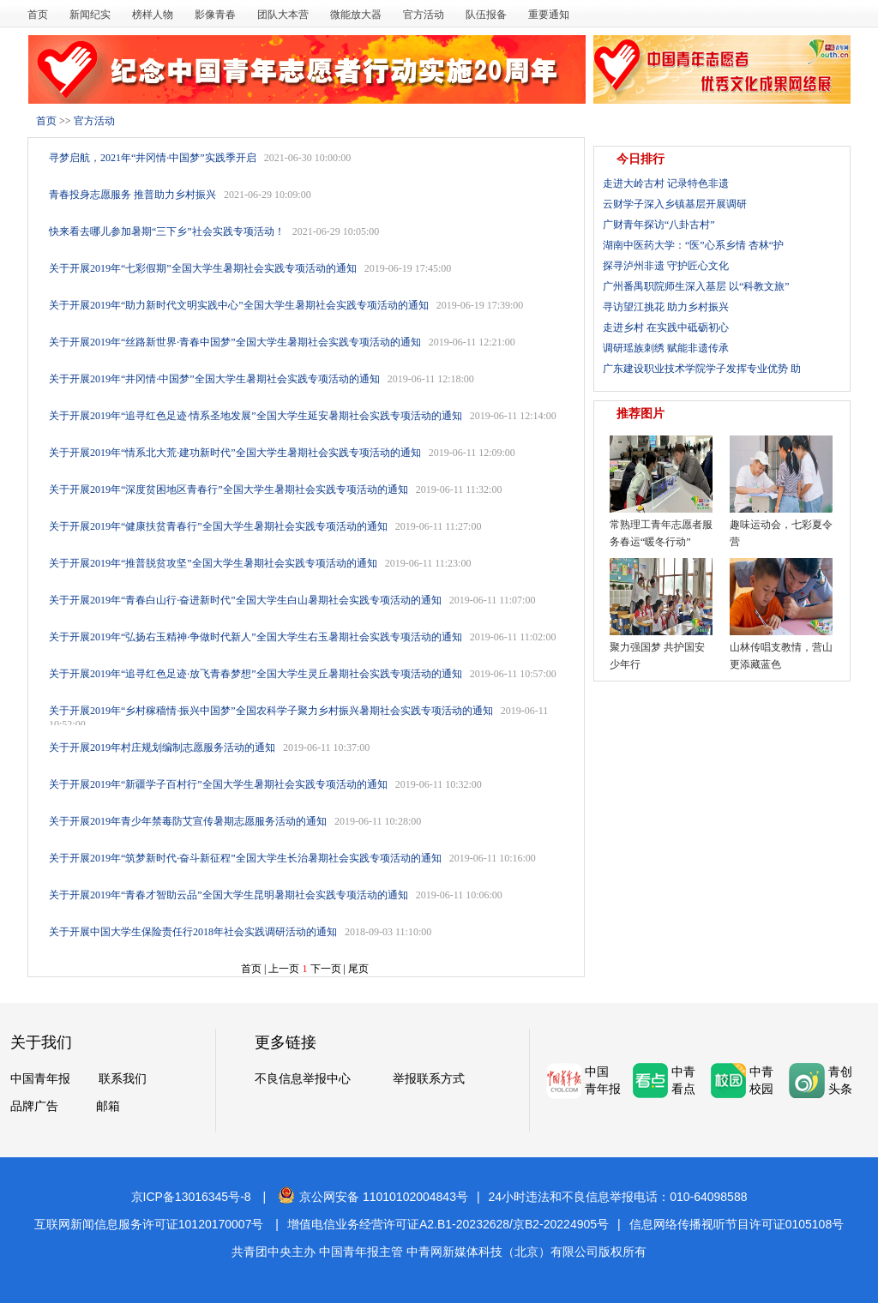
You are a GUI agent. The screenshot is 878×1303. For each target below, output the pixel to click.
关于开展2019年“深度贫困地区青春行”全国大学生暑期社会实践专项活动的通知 (228, 489)
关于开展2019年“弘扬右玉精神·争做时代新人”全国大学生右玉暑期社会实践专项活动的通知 (255, 637)
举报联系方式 (429, 1078)
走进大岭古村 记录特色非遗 (666, 183)
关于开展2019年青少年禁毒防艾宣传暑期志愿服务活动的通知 (188, 821)
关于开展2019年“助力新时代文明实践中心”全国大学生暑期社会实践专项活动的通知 (239, 305)
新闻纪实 (90, 15)
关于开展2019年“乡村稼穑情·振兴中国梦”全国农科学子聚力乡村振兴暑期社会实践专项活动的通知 (271, 711)
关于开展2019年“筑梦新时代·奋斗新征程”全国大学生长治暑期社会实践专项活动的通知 (245, 858)
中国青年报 (40, 1078)
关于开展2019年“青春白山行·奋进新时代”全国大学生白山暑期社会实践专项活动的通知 (245, 600)
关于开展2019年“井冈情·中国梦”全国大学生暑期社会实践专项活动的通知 (214, 379)
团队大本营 (283, 15)
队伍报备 (486, 15)
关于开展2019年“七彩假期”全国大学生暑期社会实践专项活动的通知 (203, 268)
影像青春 (215, 15)
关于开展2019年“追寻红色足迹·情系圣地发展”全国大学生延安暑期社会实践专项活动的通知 (255, 416)
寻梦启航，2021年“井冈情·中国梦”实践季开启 (152, 158)
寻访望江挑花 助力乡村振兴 (666, 307)
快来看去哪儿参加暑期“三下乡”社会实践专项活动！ (167, 231)
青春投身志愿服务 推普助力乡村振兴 (132, 195)
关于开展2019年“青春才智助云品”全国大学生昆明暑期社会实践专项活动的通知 (228, 895)
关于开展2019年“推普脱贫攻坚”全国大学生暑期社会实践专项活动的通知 (213, 563)
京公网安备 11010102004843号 (373, 1197)
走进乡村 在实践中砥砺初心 (666, 327)
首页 (37, 15)
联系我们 (123, 1078)
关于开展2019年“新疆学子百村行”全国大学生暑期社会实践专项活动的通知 (218, 784)
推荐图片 (640, 413)
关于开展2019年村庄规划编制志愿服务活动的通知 (162, 748)
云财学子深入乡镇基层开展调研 (675, 204)
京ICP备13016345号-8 (191, 1197)
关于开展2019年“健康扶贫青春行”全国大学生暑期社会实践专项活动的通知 (218, 526)
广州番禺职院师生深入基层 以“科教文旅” (696, 286)
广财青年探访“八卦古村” (659, 225)
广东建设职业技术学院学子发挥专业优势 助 (702, 369)
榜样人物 (152, 15)
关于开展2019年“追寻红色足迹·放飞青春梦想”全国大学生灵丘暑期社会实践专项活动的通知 (255, 674)
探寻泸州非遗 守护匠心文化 (666, 266)
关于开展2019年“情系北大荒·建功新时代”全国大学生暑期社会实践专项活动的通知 (235, 453)
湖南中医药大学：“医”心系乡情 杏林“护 (693, 245)
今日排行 (640, 159)
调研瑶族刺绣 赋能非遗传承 (666, 348)
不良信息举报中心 (303, 1078)
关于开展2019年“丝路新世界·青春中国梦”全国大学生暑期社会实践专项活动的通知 (235, 342)
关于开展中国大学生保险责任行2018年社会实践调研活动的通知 (193, 932)
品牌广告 (34, 1106)
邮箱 (108, 1106)
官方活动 (423, 15)
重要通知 (548, 15)
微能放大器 (356, 15)
